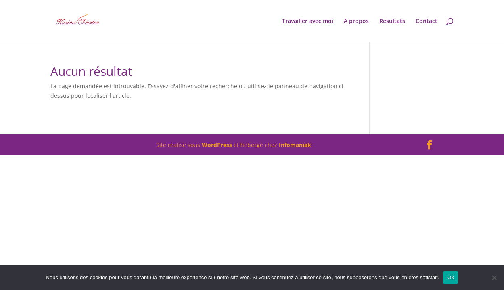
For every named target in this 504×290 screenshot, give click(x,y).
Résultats (392, 21)
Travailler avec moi (307, 21)
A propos (356, 21)
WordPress (217, 145)
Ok (450, 277)
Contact (426, 21)
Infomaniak (295, 145)
